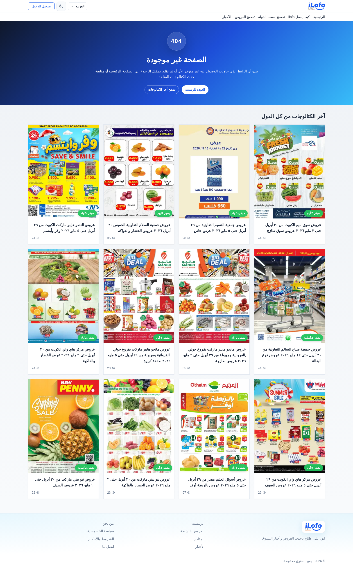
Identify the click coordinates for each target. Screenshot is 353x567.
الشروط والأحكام (101, 539)
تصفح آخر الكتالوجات (162, 89)
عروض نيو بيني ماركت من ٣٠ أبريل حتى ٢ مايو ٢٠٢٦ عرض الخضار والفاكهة (138, 488)
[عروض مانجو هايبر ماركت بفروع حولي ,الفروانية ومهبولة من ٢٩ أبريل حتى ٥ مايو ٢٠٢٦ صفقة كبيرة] (139, 301)
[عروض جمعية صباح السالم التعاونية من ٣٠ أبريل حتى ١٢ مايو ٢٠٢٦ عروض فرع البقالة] (289, 301)
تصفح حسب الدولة (271, 17)
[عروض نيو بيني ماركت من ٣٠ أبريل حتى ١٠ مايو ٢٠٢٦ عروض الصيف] (63, 431)
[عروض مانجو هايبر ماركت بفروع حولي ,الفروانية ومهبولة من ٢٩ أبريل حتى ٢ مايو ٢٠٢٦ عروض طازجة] (214, 301)
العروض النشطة (192, 531)
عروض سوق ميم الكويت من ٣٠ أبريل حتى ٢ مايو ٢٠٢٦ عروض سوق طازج (293, 228)
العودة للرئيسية (195, 89)
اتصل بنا (108, 547)
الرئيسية (319, 17)
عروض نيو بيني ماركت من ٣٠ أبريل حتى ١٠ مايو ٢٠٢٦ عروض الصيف (65, 488)
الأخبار (226, 17)
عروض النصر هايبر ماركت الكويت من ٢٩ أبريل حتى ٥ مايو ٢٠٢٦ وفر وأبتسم (64, 228)
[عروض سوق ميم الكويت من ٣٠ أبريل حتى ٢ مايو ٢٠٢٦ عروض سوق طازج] (289, 171)
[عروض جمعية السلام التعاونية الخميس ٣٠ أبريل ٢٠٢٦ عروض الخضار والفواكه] (139, 171)
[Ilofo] (313, 527)
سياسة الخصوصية (100, 531)
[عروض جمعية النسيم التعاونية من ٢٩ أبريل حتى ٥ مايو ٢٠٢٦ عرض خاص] (214, 171)
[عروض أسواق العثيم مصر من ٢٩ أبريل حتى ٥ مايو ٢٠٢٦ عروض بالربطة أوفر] (214, 431)
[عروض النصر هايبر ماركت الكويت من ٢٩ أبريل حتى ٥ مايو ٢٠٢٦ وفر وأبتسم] (63, 171)
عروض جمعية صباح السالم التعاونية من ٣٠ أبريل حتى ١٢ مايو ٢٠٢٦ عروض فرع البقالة (291, 360)
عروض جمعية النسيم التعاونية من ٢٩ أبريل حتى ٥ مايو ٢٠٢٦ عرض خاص (218, 228)
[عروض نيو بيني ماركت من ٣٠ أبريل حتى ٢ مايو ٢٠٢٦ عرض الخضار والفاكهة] (139, 431)
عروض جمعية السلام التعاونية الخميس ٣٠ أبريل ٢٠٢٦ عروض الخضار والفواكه (139, 228)
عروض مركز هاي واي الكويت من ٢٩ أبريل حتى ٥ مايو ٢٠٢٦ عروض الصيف (293, 488)
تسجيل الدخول (41, 6)
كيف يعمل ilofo (299, 17)
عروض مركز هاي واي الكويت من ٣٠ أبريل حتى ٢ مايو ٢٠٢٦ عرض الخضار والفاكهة (67, 360)
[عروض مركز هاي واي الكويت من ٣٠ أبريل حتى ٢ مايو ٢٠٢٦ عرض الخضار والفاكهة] (63, 301)
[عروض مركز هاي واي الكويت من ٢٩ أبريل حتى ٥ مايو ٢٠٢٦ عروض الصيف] (289, 431)
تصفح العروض (245, 17)
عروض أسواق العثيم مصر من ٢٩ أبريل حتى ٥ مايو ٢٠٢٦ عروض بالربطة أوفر (217, 488)
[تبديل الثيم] (61, 6)
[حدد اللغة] (77, 6)
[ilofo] (316, 6)
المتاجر (199, 539)
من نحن (108, 523)
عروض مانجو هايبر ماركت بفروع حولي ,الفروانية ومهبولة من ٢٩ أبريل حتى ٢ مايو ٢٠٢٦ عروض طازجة (214, 360)
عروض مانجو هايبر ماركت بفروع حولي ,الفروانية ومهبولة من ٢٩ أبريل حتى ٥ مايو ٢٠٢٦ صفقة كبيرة (139, 360)
